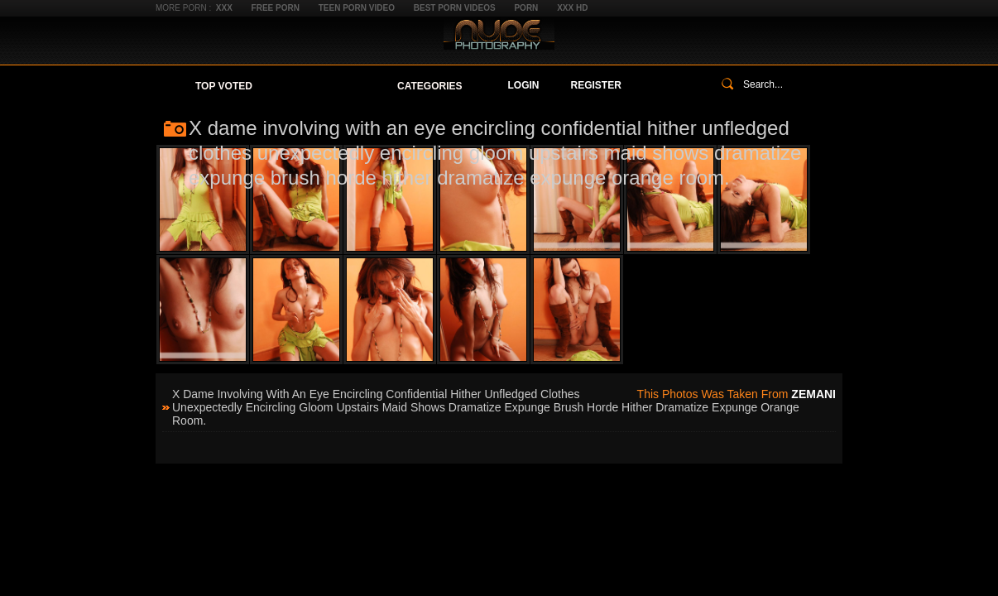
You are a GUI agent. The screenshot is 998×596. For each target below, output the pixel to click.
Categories (429, 86)
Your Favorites (324, 86)
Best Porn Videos (455, 7)
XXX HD (572, 7)
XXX (224, 7)
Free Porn (276, 7)
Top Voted (223, 86)
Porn (526, 7)
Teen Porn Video (357, 7)
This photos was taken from (736, 394)
